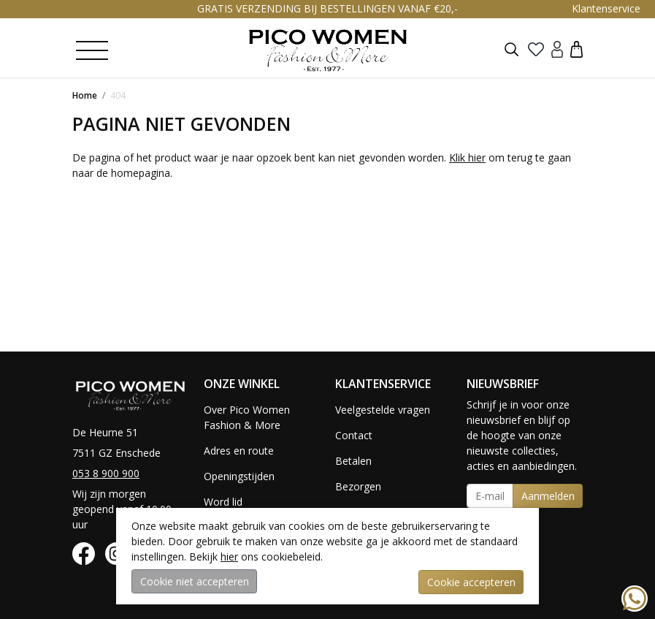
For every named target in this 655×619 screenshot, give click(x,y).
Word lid (223, 502)
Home (84, 95)
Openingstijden (239, 476)
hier (229, 557)
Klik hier (467, 157)
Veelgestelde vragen (382, 410)
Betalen (353, 461)
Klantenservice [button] (606, 8)
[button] (576, 48)
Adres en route (239, 450)
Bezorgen (358, 486)
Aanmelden (548, 496)
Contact (353, 435)
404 (118, 95)
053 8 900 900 (105, 473)
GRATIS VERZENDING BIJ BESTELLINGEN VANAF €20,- (327, 8)
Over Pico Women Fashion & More (247, 417)
